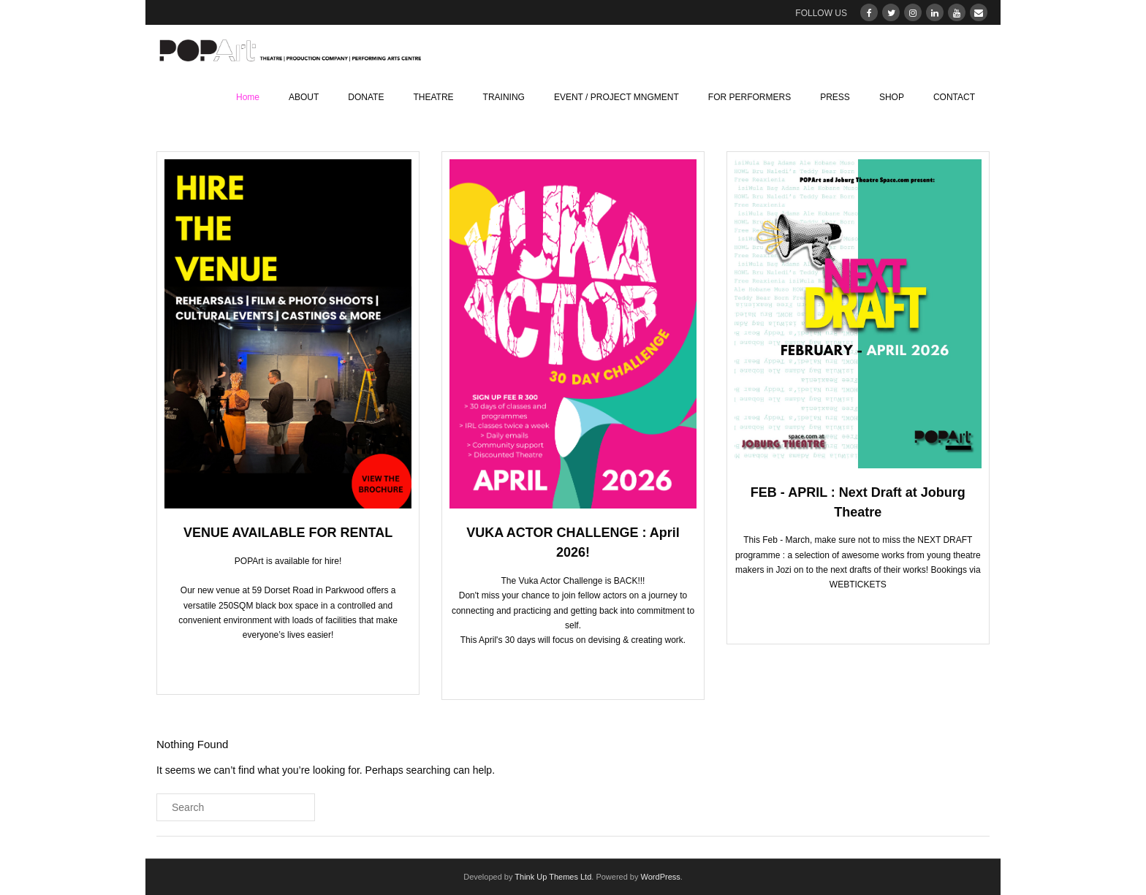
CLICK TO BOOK (284, 665)
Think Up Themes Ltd (553, 876)
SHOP (891, 97)
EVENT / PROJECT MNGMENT (616, 97)
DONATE (366, 97)
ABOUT (304, 97)
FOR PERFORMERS (749, 97)
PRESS (835, 97)
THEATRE (433, 97)
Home (247, 97)
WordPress (660, 876)
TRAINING (504, 97)
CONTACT (954, 97)
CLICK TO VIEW (569, 670)
